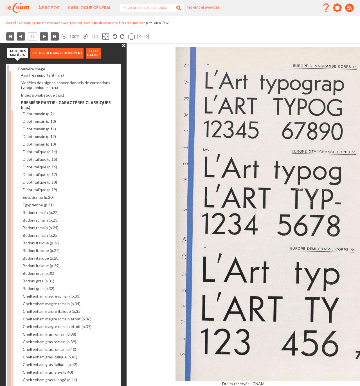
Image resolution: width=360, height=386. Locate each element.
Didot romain (38, 113)
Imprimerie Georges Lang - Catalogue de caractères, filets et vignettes (95, 22)
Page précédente (21, 36)
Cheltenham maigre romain (51, 296)
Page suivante (44, 36)
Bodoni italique (41, 242)
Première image (31, 68)
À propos (48, 7)
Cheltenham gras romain (49, 334)
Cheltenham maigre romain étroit (57, 318)
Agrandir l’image (85, 36)
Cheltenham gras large (48, 372)
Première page (10, 36)
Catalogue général (89, 7)
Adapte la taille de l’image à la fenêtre (105, 36)
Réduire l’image (63, 36)
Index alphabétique (42, 95)
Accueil (11, 22)
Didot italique (40, 151)
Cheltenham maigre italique (52, 311)
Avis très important (42, 75)
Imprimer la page (131, 36)
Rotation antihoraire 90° (115, 36)
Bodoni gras (38, 273)
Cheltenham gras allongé (50, 379)
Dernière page (55, 36)
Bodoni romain (40, 212)
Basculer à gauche (140, 36)
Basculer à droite (146, 36)
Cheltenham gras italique (50, 356)
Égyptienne (38, 197)
